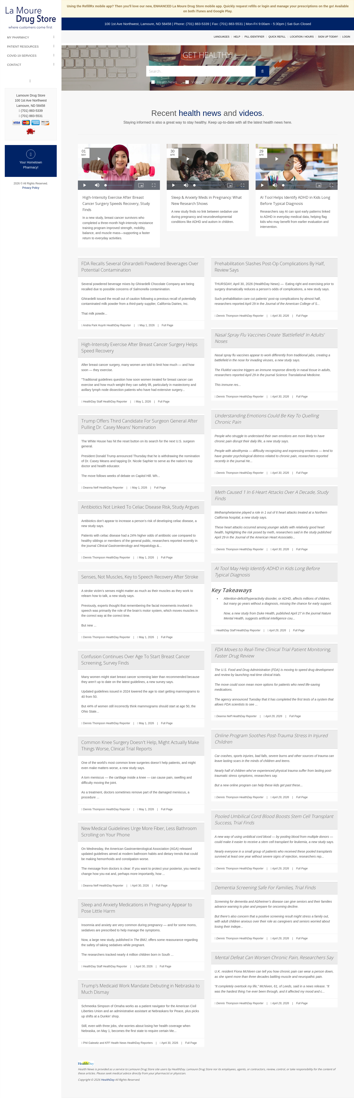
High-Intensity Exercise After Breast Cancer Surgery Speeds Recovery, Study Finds (116, 203)
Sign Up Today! (328, 36)
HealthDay (107, 1080)
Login (346, 36)
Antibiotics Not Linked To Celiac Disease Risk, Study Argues (140, 507)
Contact (14, 64)
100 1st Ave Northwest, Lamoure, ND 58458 (138, 24)
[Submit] (262, 71)
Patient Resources (23, 46)
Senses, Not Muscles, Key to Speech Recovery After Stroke (139, 577)
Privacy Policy (30, 187)
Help (237, 36)
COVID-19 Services (21, 55)
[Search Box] (201, 71)
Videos (193, 82)
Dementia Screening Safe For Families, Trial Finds (265, 887)
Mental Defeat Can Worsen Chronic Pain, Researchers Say (274, 957)
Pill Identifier (254, 36)
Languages (221, 36)
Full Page (167, 325)
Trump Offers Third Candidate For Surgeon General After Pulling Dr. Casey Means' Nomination (139, 424)
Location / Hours (302, 36)
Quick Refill (277, 36)
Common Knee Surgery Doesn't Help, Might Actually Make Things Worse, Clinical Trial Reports (140, 745)
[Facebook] (30, 81)
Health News (164, 82)
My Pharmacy (18, 37)
